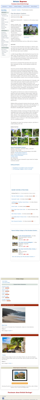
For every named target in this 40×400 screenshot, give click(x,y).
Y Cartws (4, 355)
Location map (14, 156)
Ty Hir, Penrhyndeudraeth (25, 235)
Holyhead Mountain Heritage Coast (4, 42)
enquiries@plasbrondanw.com (20, 154)
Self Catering (3, 49)
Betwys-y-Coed (5, 51)
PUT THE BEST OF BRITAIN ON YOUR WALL (19, 383)
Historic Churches (4, 22)
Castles (2, 20)
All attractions (4, 14)
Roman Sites (3, 27)
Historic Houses (4, 24)
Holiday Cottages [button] (18, 6)
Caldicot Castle (5, 293)
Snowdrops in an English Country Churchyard (23, 167)
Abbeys (2, 18)
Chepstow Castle (5, 286)
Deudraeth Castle (15, 199)
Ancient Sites (3, 19)
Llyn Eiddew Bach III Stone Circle (19, 216)
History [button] (11, 6)
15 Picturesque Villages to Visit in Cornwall (22, 169)
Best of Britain (34, 6)
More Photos (26, 37)
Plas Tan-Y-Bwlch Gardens (17, 196)
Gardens (3, 23)
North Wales (4, 281)
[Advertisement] (25, 181)
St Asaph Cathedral (6, 299)
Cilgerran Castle (5, 289)
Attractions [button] (4, 6)
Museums (3, 26)
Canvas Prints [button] (26, 6)
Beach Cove (4, 325)
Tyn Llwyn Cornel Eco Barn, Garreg (27, 249)
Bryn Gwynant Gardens (17, 221)
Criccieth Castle (5, 296)
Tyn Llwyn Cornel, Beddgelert (26, 242)
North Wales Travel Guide (4, 10)
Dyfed (10, 330)
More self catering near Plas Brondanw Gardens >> (23, 256)
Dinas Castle (14, 206)
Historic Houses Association (17, 155)
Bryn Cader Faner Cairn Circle (18, 209)
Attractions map (5, 15)
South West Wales (6, 282)
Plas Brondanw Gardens (20, 152)
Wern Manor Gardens (16, 213)
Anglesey (3, 28)
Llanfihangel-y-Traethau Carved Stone (20, 202)
